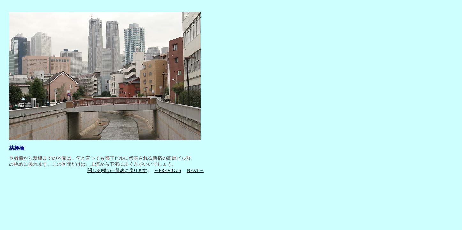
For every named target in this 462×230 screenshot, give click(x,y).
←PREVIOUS (167, 170)
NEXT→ (195, 170)
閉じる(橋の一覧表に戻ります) (118, 170)
